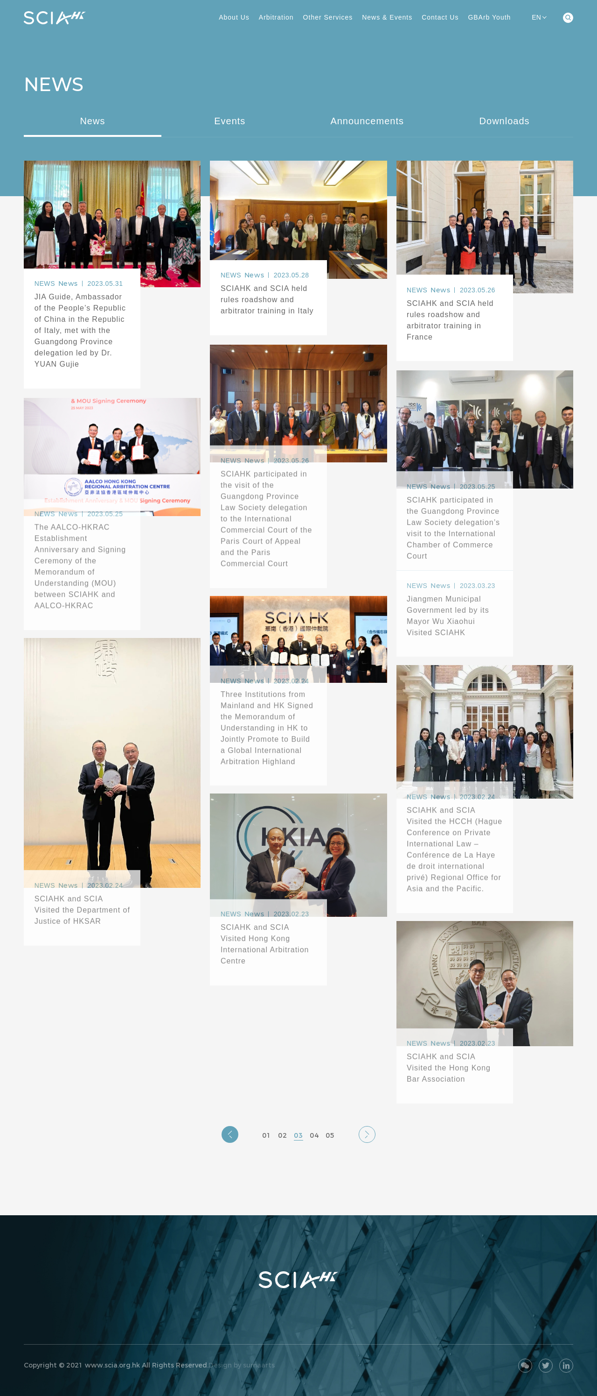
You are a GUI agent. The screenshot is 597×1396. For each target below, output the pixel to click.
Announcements (367, 121)
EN (539, 17)
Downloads (504, 121)
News (92, 121)
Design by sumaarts (241, 1365)
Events (229, 121)
